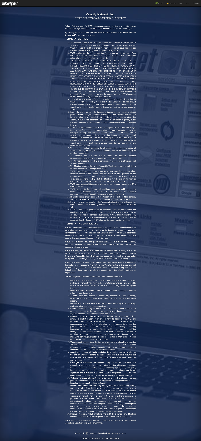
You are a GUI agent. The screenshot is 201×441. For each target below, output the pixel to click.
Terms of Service (112, 438)
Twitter (112, 433)
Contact (196, 3)
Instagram (91, 433)
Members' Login (174, 3)
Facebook (102, 433)
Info (187, 3)
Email (159, 3)
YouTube (121, 433)
